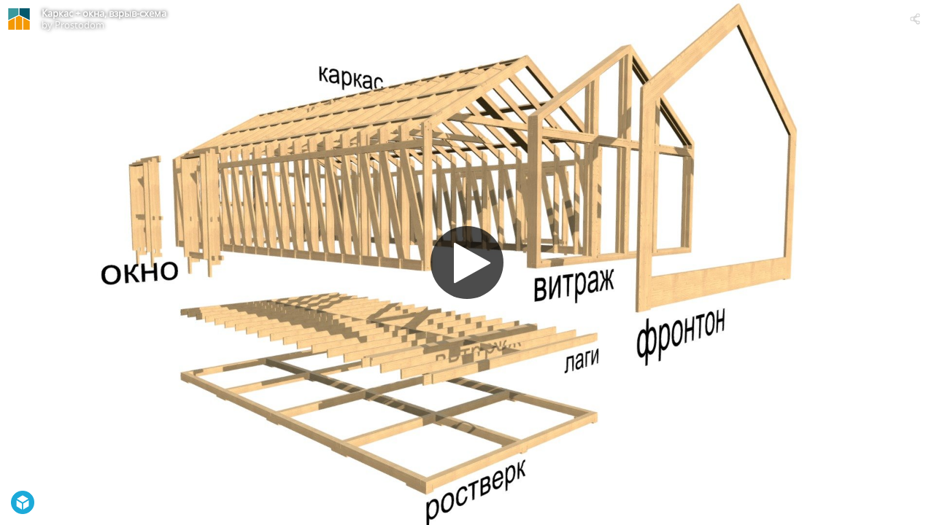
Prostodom (79, 24)
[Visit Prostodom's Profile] (19, 19)
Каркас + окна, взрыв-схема (104, 13)
